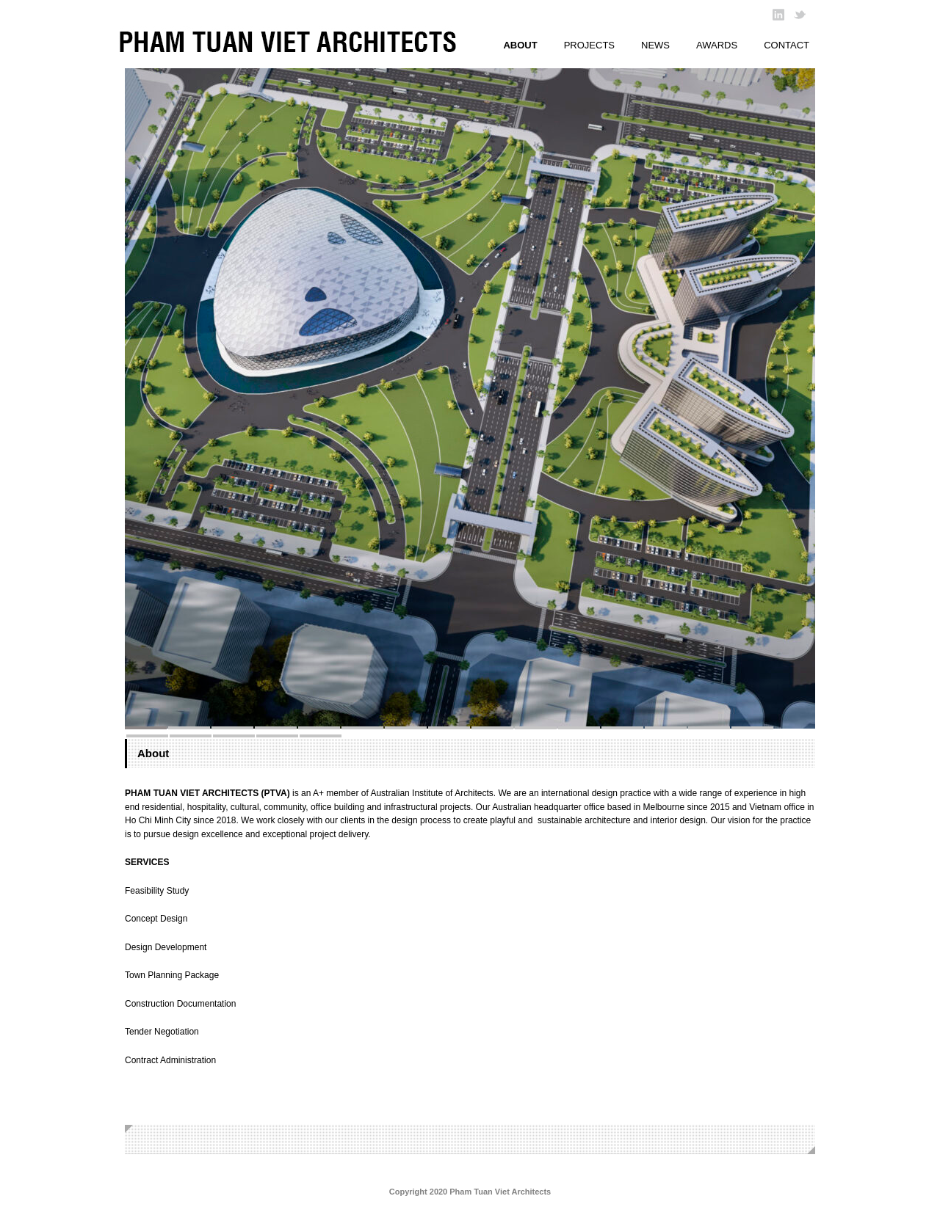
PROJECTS (589, 45)
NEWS (655, 45)
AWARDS (716, 45)
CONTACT (786, 45)
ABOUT (520, 45)
